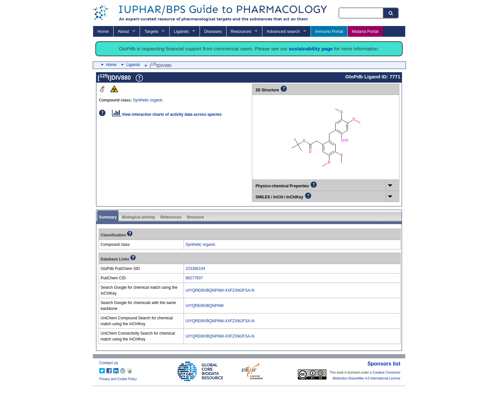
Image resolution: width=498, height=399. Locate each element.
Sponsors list (383, 363)
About (123, 31)
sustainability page (311, 48)
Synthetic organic (148, 100)
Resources (241, 31)
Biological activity (138, 217)
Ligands (181, 31)
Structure (195, 217)
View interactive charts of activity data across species (167, 114)
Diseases (213, 31)
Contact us (108, 363)
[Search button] (391, 13)
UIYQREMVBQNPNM (205, 305)
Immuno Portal (329, 31)
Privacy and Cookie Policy (118, 379)
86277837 (194, 278)
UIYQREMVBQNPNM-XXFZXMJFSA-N (220, 290)
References (171, 217)
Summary (108, 217)
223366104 (195, 268)
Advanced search (283, 31)
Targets (151, 31)
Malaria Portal (365, 31)
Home (103, 31)
